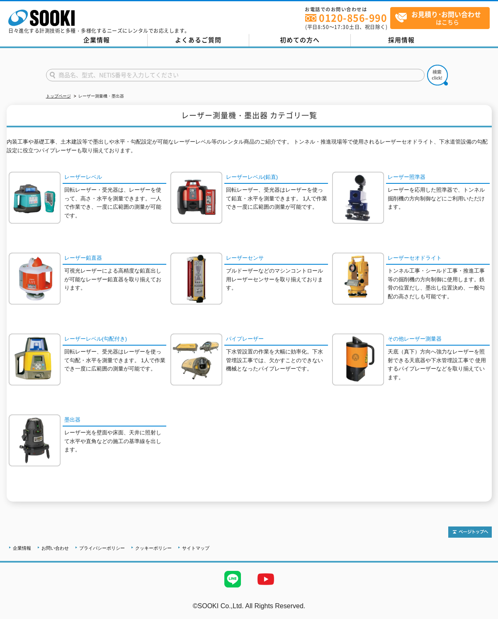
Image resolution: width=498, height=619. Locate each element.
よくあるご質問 (198, 39)
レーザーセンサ (245, 258)
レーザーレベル (83, 177)
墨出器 (72, 420)
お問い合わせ (55, 548)
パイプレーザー (245, 339)
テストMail (482, 614)
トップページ (58, 96)
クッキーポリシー (153, 548)
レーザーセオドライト (415, 258)
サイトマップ (195, 548)
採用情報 (401, 39)
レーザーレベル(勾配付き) (95, 339)
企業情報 (96, 39)
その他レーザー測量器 (415, 339)
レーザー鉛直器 (83, 258)
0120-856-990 (353, 17)
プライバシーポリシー (102, 548)
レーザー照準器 (406, 177)
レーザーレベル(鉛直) (252, 177)
